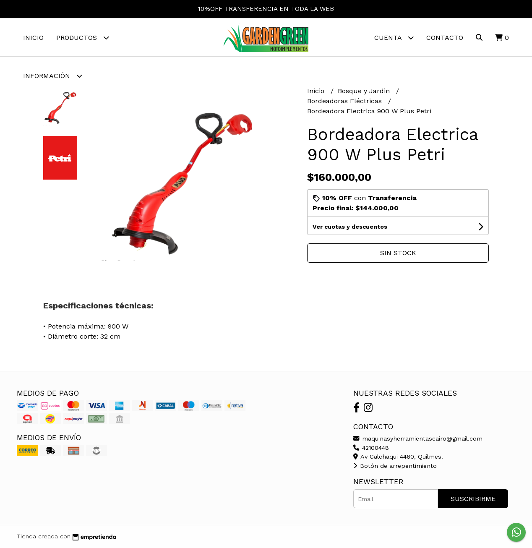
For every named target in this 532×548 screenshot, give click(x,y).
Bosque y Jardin (365, 91)
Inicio (33, 38)
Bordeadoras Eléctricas (345, 101)
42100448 (371, 447)
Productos (82, 37)
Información (52, 76)
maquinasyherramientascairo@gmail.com (417, 438)
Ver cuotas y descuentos (350, 226)
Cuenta (394, 37)
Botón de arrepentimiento (395, 465)
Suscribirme (473, 499)
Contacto (444, 38)
